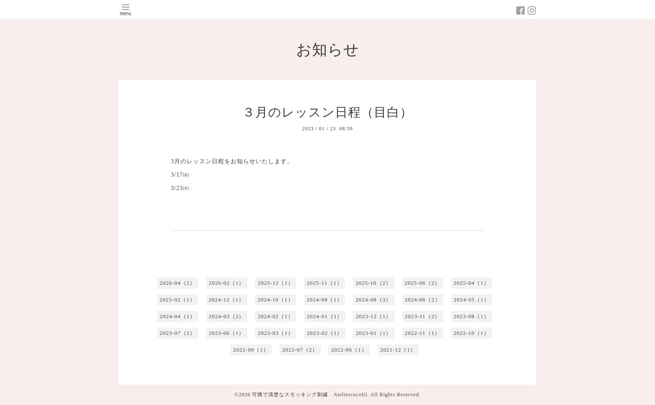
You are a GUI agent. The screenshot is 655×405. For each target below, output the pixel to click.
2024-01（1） (325, 316)
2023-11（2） (422, 316)
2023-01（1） (374, 333)
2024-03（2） (227, 316)
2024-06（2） (423, 299)
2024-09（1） (325, 299)
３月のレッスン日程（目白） (327, 112)
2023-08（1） (472, 316)
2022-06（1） (349, 350)
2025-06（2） (423, 283)
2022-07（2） (300, 350)
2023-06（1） (227, 333)
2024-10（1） (276, 299)
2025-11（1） (324, 283)
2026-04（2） (177, 283)
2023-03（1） (276, 333)
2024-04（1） (177, 316)
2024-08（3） (373, 299)
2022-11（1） (422, 333)
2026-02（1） (227, 283)
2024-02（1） (276, 316)
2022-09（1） (251, 350)
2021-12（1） (398, 350)
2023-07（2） (177, 333)
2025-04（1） (472, 283)
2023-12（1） (374, 316)
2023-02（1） (325, 333)
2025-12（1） (276, 283)
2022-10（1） (472, 333)
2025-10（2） (373, 283)
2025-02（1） (177, 299)
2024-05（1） (472, 299)
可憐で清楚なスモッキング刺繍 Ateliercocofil (309, 394)
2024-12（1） (226, 299)
